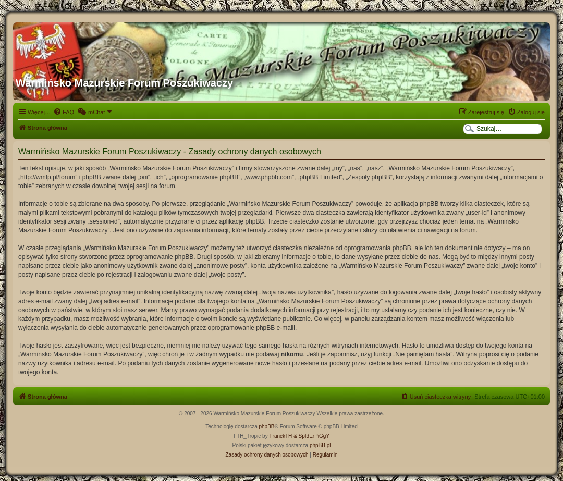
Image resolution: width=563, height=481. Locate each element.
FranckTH (280, 436)
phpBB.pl (320, 445)
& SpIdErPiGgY (311, 436)
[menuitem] (63, 112)
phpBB (267, 426)
